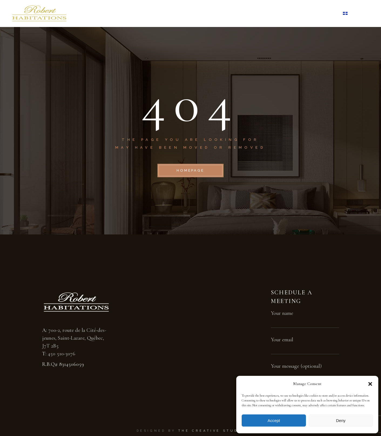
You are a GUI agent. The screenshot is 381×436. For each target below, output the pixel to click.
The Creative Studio (211, 430)
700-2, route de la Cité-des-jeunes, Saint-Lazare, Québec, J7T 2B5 (74, 338)
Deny (340, 420)
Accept (274, 420)
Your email (305, 343)
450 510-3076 (61, 353)
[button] (370, 384)
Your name (305, 317)
